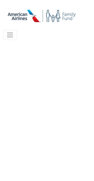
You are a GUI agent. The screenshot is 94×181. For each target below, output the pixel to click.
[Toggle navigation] (10, 35)
